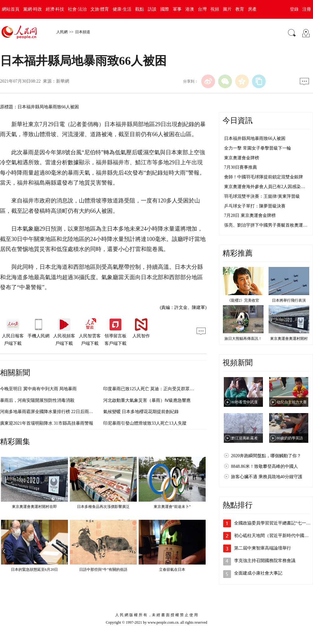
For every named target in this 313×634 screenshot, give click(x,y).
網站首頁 (10, 9)
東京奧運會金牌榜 (241, 158)
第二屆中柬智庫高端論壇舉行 (262, 548)
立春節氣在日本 (172, 569)
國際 (164, 9)
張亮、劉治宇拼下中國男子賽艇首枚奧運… (265, 225)
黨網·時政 (32, 9)
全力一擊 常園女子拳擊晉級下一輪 (257, 148)
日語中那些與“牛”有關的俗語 (103, 569)
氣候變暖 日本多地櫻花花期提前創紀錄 (141, 411)
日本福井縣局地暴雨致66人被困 (254, 138)
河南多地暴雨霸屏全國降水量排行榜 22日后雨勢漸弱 (51, 411)
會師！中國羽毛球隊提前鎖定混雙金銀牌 (263, 177)
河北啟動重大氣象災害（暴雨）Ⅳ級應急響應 (147, 400)
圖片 (227, 9)
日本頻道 (82, 32)
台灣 (202, 9)
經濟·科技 (55, 9)
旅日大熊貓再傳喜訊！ (243, 338)
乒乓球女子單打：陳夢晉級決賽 (254, 206)
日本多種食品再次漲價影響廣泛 (103, 506)
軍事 (177, 9)
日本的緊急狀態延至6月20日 (34, 569)
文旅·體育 (99, 9)
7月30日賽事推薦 (240, 167)
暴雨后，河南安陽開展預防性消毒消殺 (37, 400)
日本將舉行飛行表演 (289, 300)
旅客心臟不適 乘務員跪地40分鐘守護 (266, 476)
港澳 (189, 9)
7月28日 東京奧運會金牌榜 (250, 215)
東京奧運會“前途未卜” (172, 506)
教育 (239, 9)
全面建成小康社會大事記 (258, 573)
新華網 (62, 81)
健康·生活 (122, 9)
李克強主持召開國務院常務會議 (264, 560)
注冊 (306, 9)
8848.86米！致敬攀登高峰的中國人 (264, 466)
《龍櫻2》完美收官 (243, 300)
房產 (252, 9)
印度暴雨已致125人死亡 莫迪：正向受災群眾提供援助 (155, 388)
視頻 (214, 9)
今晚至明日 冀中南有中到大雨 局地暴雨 (38, 388)
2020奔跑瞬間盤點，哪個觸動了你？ (266, 455)
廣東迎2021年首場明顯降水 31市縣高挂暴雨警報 (46, 423)
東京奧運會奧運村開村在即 (34, 506)
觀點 (139, 9)
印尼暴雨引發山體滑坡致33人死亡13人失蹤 (145, 423)
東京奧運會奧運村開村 (289, 338)
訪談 (152, 9)
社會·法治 (77, 9)
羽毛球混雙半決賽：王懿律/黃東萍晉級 (262, 196)
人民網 (62, 32)
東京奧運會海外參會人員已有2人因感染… (264, 186)
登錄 (294, 9)
